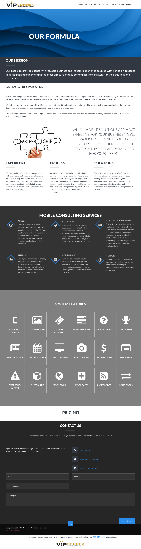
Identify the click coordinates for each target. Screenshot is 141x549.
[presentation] (23, 514)
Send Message (127, 521)
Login (121, 4)
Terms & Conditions (13, 530)
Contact (114, 4)
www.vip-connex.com (89, 459)
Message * (12, 496)
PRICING (105, 4)
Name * (11, 476)
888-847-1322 (86, 450)
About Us (88, 4)
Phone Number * (14, 486)
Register (129, 4)
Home (80, 4)
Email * (77, 476)
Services (97, 4)
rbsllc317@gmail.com (88, 468)
